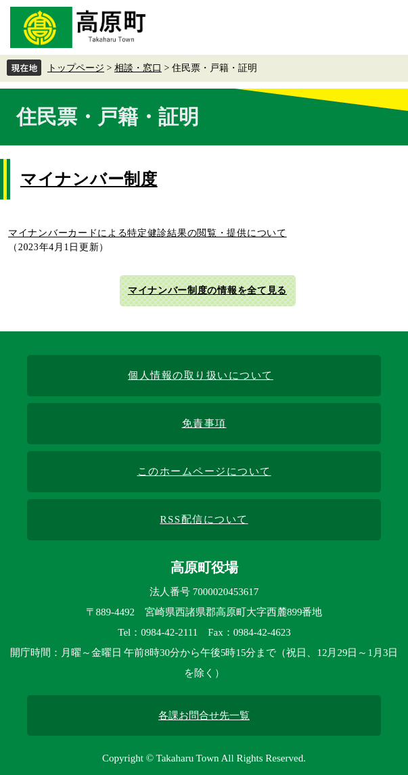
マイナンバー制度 (89, 179)
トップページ (75, 68)
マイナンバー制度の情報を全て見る (207, 290)
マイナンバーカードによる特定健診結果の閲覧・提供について (147, 233)
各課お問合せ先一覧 (204, 715)
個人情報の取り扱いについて (200, 375)
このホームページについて (204, 471)
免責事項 (204, 423)
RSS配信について (204, 519)
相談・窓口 (138, 68)
